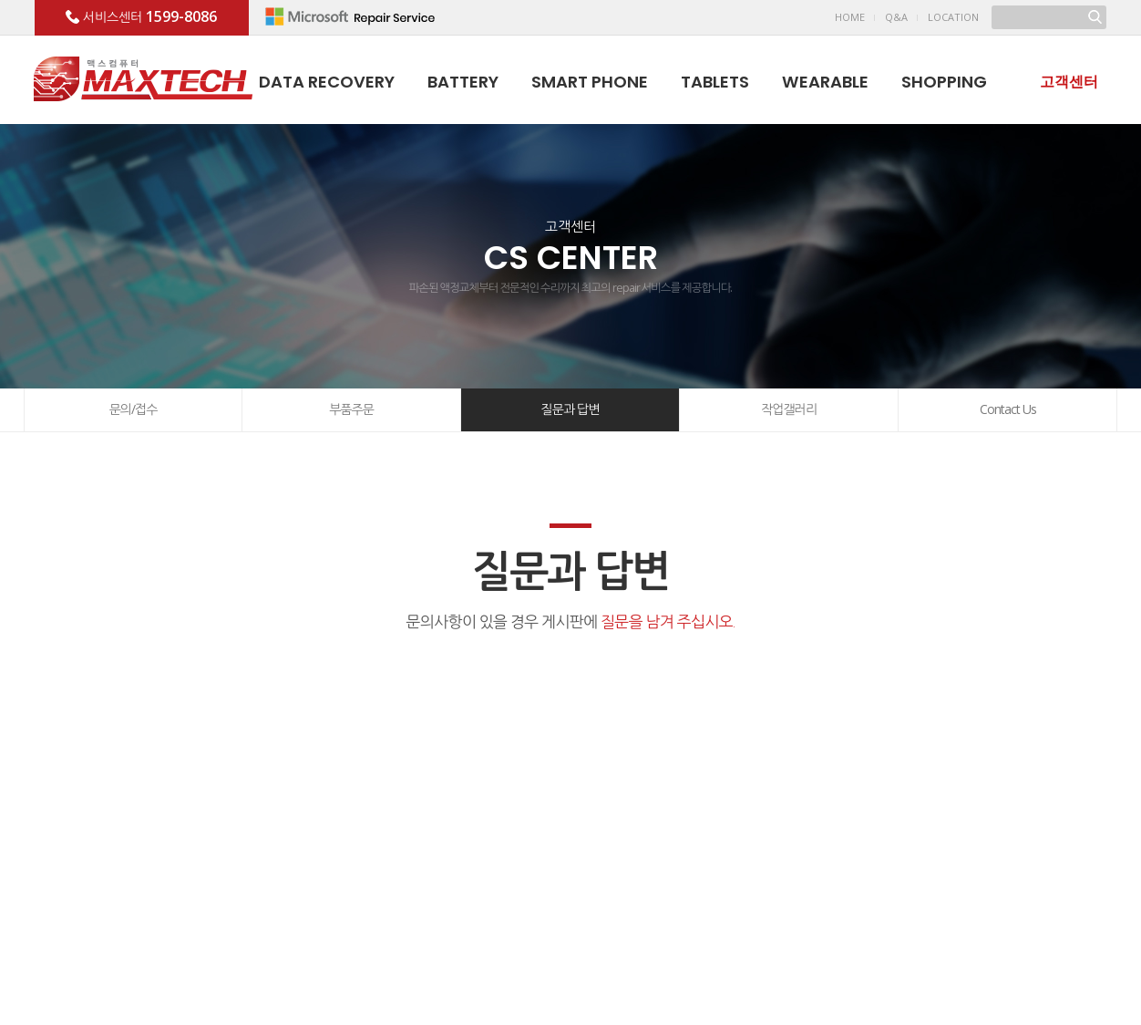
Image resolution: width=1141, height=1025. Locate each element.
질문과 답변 (570, 409)
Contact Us (1008, 409)
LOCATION (953, 17)
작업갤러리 (789, 409)
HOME (850, 17)
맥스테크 (143, 79)
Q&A (896, 17)
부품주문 (351, 409)
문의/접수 (133, 409)
